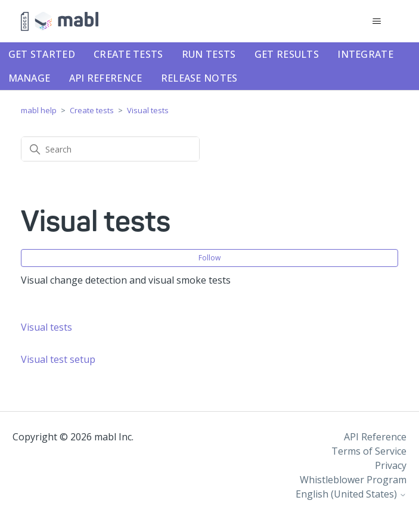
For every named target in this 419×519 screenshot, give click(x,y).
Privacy (390, 465)
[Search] (110, 149)
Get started (41, 54)
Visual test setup (58, 359)
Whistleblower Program (353, 479)
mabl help (39, 110)
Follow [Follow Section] (209, 258)
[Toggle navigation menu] (377, 21)
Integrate (365, 54)
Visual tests (148, 110)
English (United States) (351, 494)
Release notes (199, 78)
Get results (286, 54)
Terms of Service (368, 451)
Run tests (209, 54)
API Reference (105, 78)
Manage (29, 78)
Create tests (128, 54)
